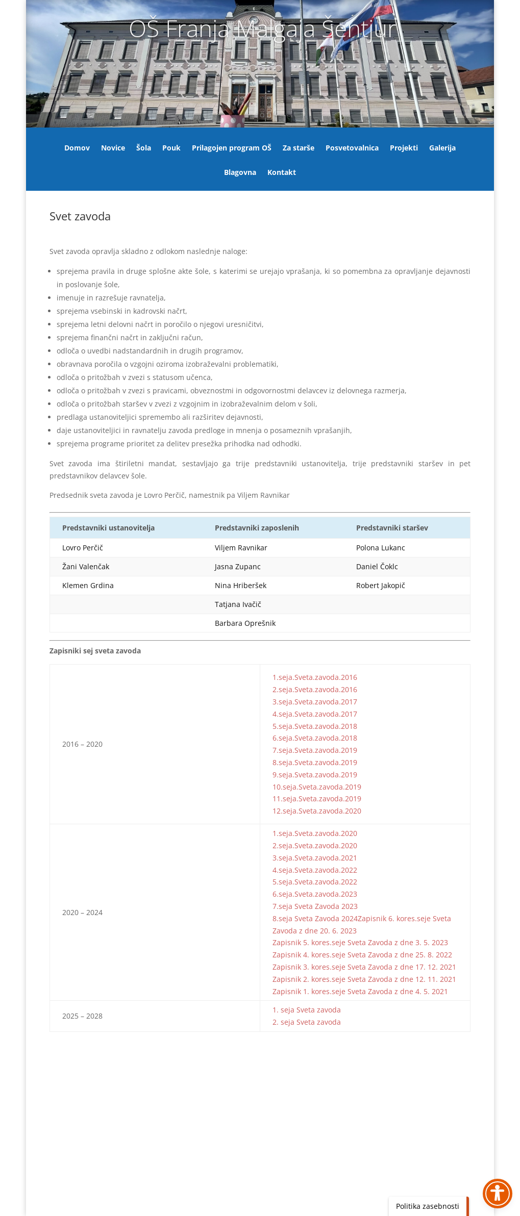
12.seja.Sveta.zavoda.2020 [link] (317, 811)
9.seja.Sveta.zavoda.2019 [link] (315, 774)
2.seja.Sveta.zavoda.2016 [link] (315, 689)
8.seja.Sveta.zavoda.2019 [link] (315, 762)
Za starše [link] (298, 148)
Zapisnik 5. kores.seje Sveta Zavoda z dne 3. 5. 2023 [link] (360, 942)
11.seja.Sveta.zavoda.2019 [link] (317, 798)
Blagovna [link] (240, 173)
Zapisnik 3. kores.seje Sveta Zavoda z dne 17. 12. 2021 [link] (364, 967)
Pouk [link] (171, 148)
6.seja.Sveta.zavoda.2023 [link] (315, 894)
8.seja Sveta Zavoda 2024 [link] (315, 918)
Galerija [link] (442, 148)
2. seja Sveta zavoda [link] (307, 1022)
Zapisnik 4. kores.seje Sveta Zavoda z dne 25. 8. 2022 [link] (362, 954)
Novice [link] (113, 148)
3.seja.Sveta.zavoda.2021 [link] (315, 858)
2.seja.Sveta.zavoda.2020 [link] (315, 845)
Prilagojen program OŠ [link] (231, 148)
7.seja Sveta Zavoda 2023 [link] (315, 906)
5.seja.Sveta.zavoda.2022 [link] (315, 881)
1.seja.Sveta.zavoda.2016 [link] (315, 677)
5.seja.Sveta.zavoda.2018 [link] (315, 726)
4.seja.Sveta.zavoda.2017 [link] (315, 714)
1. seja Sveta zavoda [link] (307, 1010)
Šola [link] (143, 148)
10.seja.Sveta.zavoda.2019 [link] (317, 787)
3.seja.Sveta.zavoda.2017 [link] (315, 701)
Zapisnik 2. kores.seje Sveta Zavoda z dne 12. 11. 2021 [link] (364, 979)
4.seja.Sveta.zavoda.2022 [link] (315, 870)
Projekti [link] (404, 148)
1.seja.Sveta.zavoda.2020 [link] (315, 833)
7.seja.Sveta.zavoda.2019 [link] (315, 750)
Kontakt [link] (281, 173)
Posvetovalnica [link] (352, 148)
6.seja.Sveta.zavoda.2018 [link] (315, 738)
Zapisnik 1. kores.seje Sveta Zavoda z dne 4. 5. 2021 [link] (360, 991)
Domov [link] (77, 148)
